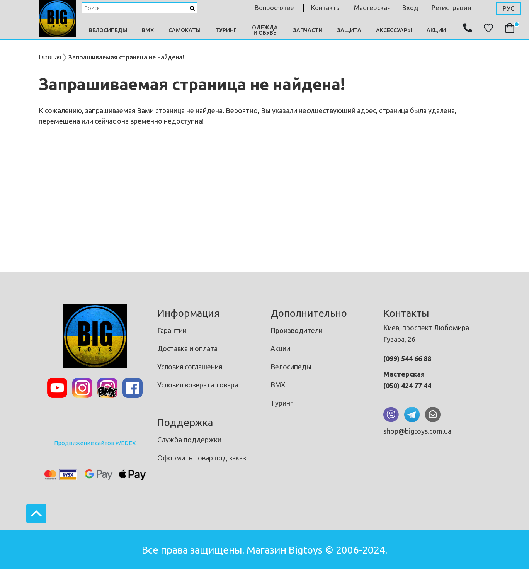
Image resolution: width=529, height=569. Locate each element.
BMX (148, 30)
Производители (296, 330)
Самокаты (184, 30)
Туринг (226, 30)
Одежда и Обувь (265, 30)
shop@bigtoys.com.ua (417, 431)
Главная (50, 57)
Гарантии (172, 330)
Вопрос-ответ (276, 7)
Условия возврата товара (197, 385)
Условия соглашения (189, 366)
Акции (436, 30)
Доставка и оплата (187, 348)
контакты (326, 7)
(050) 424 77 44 (407, 385)
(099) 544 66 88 (407, 358)
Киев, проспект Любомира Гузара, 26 (426, 333)
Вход (410, 7)
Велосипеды (108, 30)
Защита (349, 30)
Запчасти (308, 30)
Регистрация (451, 7)
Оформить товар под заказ (201, 458)
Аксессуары (394, 30)
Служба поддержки (189, 439)
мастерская (372, 7)
